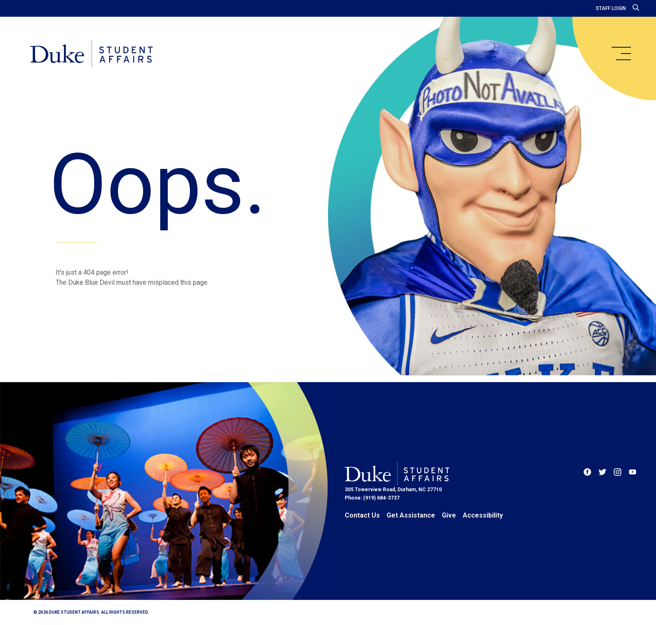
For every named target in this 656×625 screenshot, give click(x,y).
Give (449, 515)
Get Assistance (411, 515)
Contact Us (362, 515)
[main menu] (621, 53)
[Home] (91, 54)
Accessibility (483, 515)
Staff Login (611, 8)
